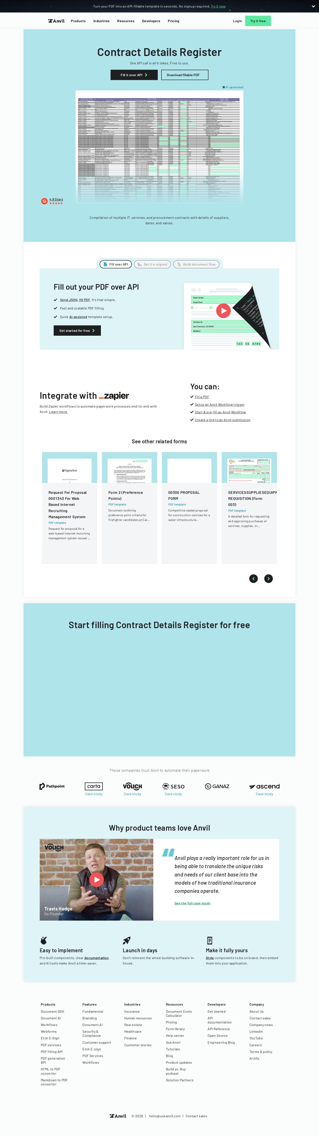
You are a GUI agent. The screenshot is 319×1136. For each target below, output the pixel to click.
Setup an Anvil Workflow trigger (220, 404)
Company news (261, 1025)
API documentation (220, 1020)
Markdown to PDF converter (54, 1082)
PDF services (51, 1045)
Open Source (218, 1035)
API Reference (219, 1029)
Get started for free (76, 330)
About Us (256, 1011)
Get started (217, 1011)
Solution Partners (179, 1080)
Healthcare (132, 1031)
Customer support (96, 1042)
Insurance (132, 1011)
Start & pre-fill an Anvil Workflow (220, 412)
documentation (96, 958)
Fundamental (92, 1011)
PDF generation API (53, 1060)
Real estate (133, 1025)
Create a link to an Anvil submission (223, 420)
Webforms (49, 1031)
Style (210, 958)
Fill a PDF (202, 397)
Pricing (173, 21)
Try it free (258, 21)
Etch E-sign (91, 1049)
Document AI (51, 1018)
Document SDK (52, 1011)
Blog (169, 1056)
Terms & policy (260, 1051)
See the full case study (192, 903)
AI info (254, 1058)
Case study (93, 794)
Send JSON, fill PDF (75, 300)
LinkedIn (256, 1031)
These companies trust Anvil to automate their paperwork (159, 770)
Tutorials (173, 1049)
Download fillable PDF (183, 75)
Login (237, 21)
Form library (175, 1029)
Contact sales (260, 1018)
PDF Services (92, 1056)
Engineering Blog (221, 1042)
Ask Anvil (173, 1042)
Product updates (179, 1062)
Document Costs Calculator (179, 1013)
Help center (175, 1035)
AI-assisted (78, 317)
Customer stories (138, 1045)
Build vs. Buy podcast (176, 1071)
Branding (89, 1018)
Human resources (138, 1018)
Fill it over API (135, 75)
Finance (130, 1038)
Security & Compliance (91, 1033)
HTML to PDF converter (51, 1071)
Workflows (49, 1025)
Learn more (58, 412)
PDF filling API (52, 1051)
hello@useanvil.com (165, 1116)
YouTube (256, 1038)
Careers (255, 1045)
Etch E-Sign (50, 1038)
